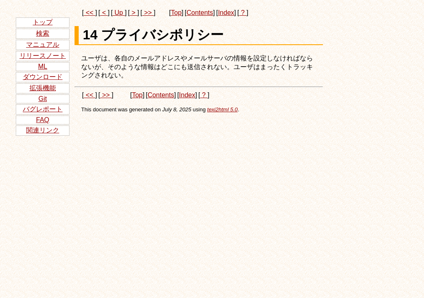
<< (89, 12)
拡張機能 (42, 87)
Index (226, 12)
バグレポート (43, 109)
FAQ (42, 119)
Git (43, 98)
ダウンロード (43, 76)
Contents (199, 12)
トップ (43, 22)
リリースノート (42, 55)
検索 (42, 33)
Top (176, 12)
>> (148, 12)
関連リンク (42, 130)
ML (42, 66)
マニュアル (42, 44)
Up (119, 12)
